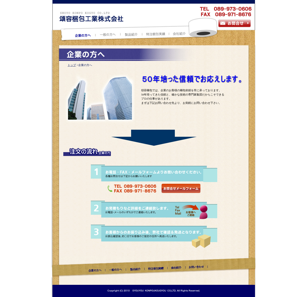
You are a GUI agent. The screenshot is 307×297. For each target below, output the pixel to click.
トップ (72, 65)
